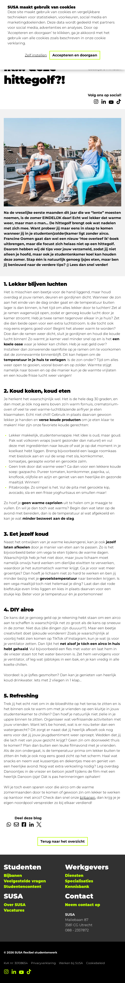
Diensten (74, 875)
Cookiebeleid (95, 963)
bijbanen (87, 797)
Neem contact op (82, 904)
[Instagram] (96, 101)
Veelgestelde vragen (25, 881)
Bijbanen (13, 875)
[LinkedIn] (103, 101)
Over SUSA (15, 904)
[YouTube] (111, 101)
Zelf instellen (36, 55)
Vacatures (14, 910)
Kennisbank (77, 886)
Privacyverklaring (43, 963)
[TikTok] (118, 101)
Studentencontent (22, 886)
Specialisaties (79, 881)
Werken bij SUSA (71, 963)
